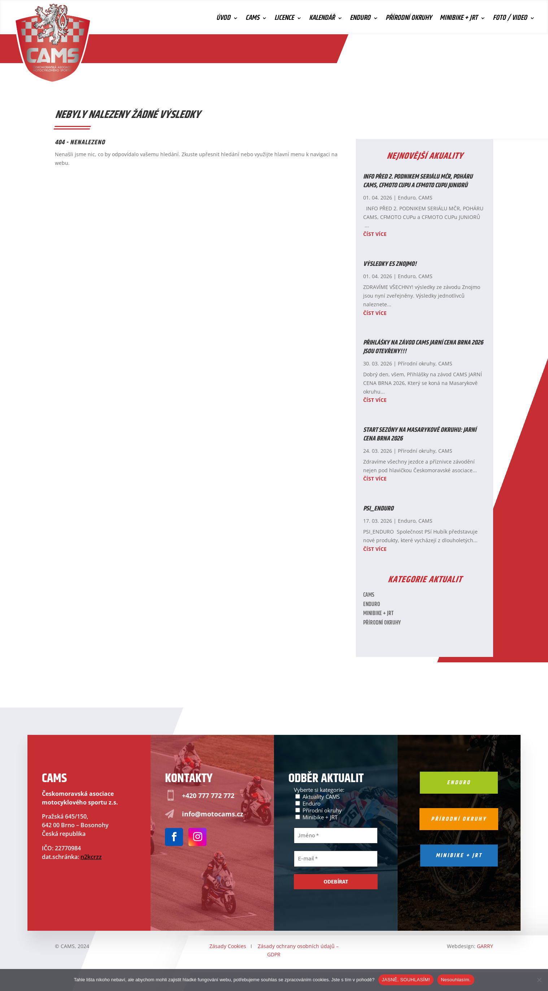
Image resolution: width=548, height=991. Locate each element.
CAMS (252, 19)
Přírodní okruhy (409, 19)
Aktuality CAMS (317, 796)
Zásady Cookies (227, 946)
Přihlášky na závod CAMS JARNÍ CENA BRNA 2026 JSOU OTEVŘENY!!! (423, 347)
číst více (375, 234)
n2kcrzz (91, 857)
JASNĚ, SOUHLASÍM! (406, 979)
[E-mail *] (336, 859)
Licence (284, 19)
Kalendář (322, 19)
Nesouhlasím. (455, 979)
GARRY (485, 946)
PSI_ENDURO (378, 509)
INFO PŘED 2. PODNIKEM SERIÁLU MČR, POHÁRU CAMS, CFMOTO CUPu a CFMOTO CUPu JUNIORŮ (418, 181)
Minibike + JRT (459, 19)
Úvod (223, 19)
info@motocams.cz (212, 814)
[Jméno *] (336, 836)
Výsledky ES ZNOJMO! (390, 264)
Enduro (360, 19)
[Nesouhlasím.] (539, 979)
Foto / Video (510, 19)
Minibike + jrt (459, 855)
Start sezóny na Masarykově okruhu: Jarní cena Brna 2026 (419, 434)
